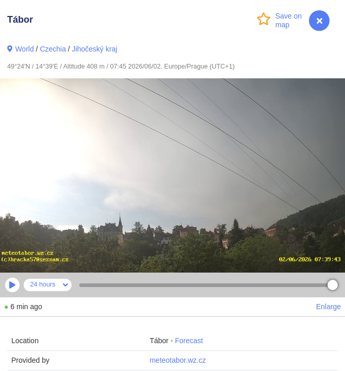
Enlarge (328, 306)
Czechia (53, 49)
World (24, 49)
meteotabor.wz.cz (178, 360)
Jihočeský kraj (94, 49)
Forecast (189, 340)
